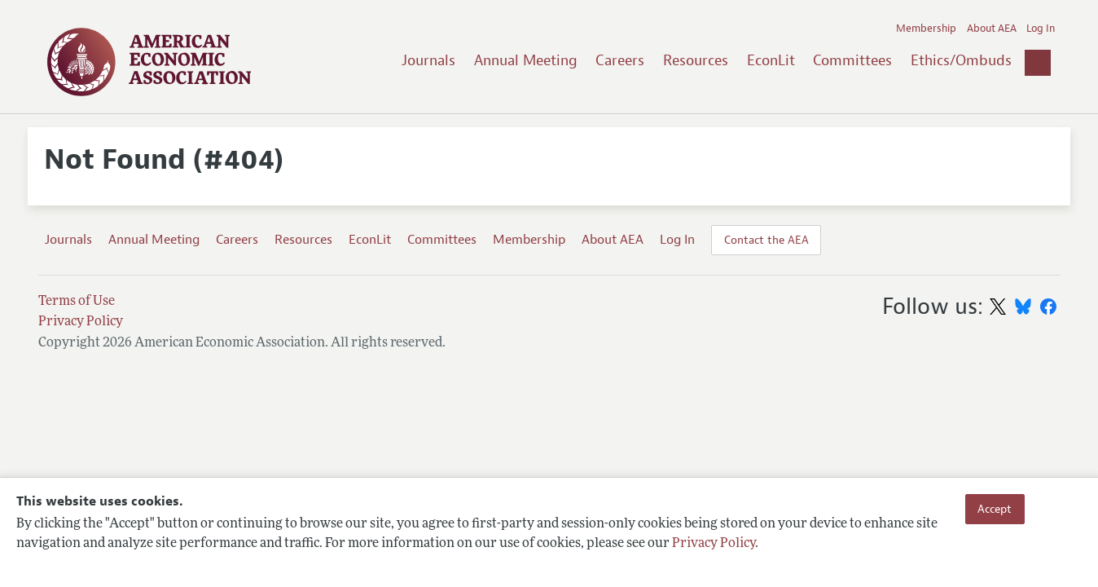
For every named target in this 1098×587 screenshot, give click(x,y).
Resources (695, 60)
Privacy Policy (713, 543)
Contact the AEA (766, 239)
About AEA (992, 28)
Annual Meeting (526, 60)
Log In (1040, 28)
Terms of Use (76, 301)
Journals (428, 60)
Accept (994, 508)
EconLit (771, 60)
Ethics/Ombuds (961, 60)
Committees (852, 60)
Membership (926, 28)
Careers (619, 60)
